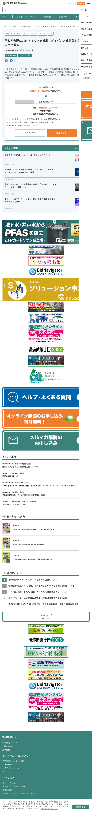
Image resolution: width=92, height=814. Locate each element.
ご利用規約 (7, 765)
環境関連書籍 (8, 790)
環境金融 (42, 33)
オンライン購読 (9, 783)
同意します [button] (81, 807)
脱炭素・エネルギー (13, 33)
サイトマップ (8, 772)
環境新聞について (10, 743)
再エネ (25, 33)
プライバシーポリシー (11, 768)
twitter (6, 60)
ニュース (14, 26)
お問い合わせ (8, 746)
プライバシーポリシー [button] (49, 809)
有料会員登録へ (61, 133)
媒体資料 (6, 750)
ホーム (5, 26)
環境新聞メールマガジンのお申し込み (18, 793)
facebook (11, 60)
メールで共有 (26, 55)
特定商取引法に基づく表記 (13, 761)
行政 (50, 33)
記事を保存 (12, 55)
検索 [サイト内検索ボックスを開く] (85, 9)
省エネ (33, 33)
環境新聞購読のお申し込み (13, 786)
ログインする (30, 133)
